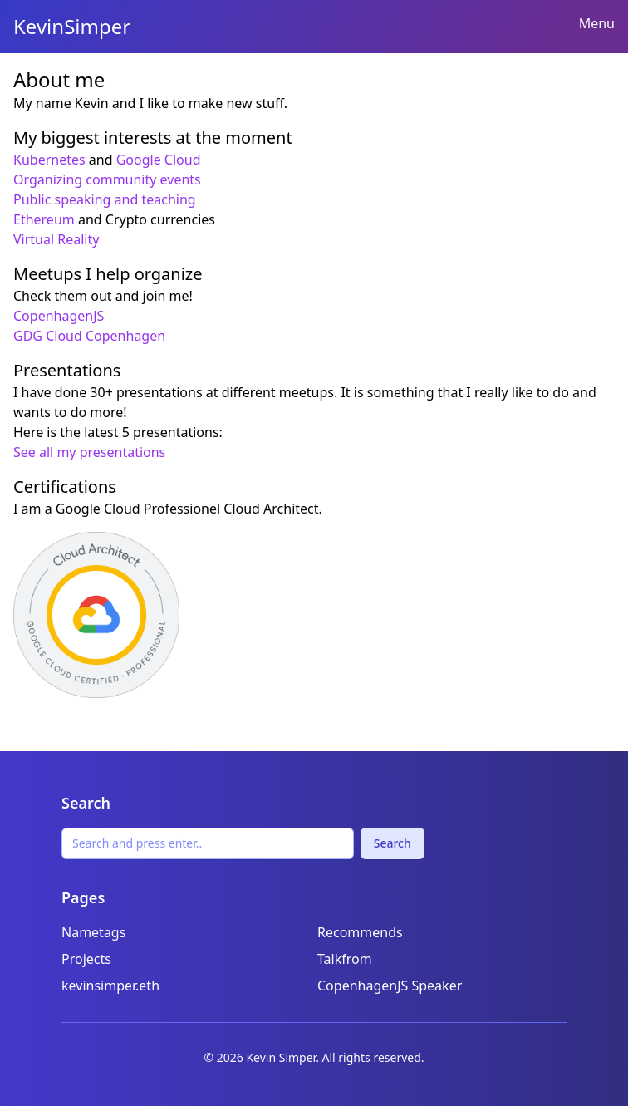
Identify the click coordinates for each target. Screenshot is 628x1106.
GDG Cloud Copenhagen (89, 336)
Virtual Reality (56, 239)
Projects (86, 959)
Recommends (360, 932)
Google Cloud (158, 159)
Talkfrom (344, 959)
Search (392, 843)
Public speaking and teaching (104, 199)
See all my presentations (89, 452)
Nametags (93, 932)
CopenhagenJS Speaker (389, 985)
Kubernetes (49, 159)
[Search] (207, 843)
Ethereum (44, 219)
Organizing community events (107, 179)
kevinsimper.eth (110, 985)
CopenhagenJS (58, 316)
